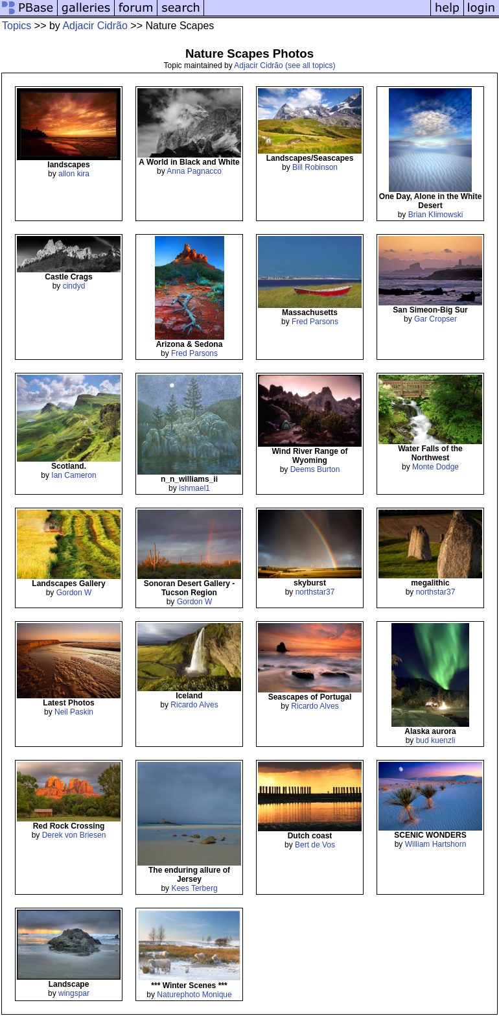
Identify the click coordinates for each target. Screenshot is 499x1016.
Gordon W (74, 592)
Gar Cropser (435, 319)
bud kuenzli (436, 740)
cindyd (74, 285)
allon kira (73, 173)
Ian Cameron (73, 475)
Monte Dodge (435, 466)
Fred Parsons (194, 353)
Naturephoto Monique (194, 994)
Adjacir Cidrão (94, 25)
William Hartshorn (436, 844)
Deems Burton (315, 469)
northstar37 (315, 592)
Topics (16, 25)
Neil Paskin (73, 711)
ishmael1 (194, 488)
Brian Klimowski (435, 214)
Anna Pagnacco (194, 171)
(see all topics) (310, 65)
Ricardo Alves (194, 704)
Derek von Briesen (74, 835)
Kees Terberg (194, 888)
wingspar (73, 993)
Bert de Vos (315, 844)
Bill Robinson (315, 167)
